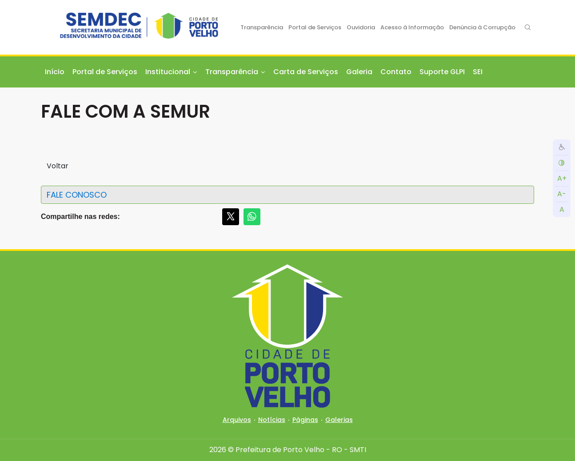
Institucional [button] (167, 72)
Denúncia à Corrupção (482, 27)
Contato (395, 72)
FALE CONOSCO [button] (77, 194)
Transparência (261, 27)
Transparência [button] (231, 72)
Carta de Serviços (305, 72)
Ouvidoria (361, 27)
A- (561, 194)
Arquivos (237, 419)
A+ (562, 178)
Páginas (305, 419)
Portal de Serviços (314, 27)
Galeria (359, 72)
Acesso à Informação (412, 27)
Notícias (271, 419)
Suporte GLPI (442, 72)
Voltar (57, 166)
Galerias (339, 419)
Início (54, 72)
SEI (478, 72)
